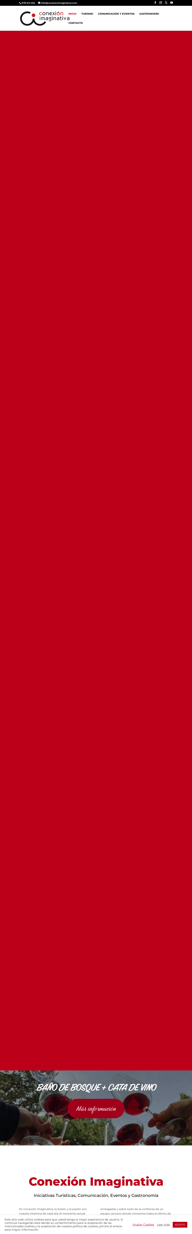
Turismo (87, 13)
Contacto (75, 23)
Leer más (163, 1224)
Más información (96, 1108)
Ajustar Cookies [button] (143, 1224)
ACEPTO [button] (180, 1224)
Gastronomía (149, 13)
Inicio (72, 13)
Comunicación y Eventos (116, 13)
